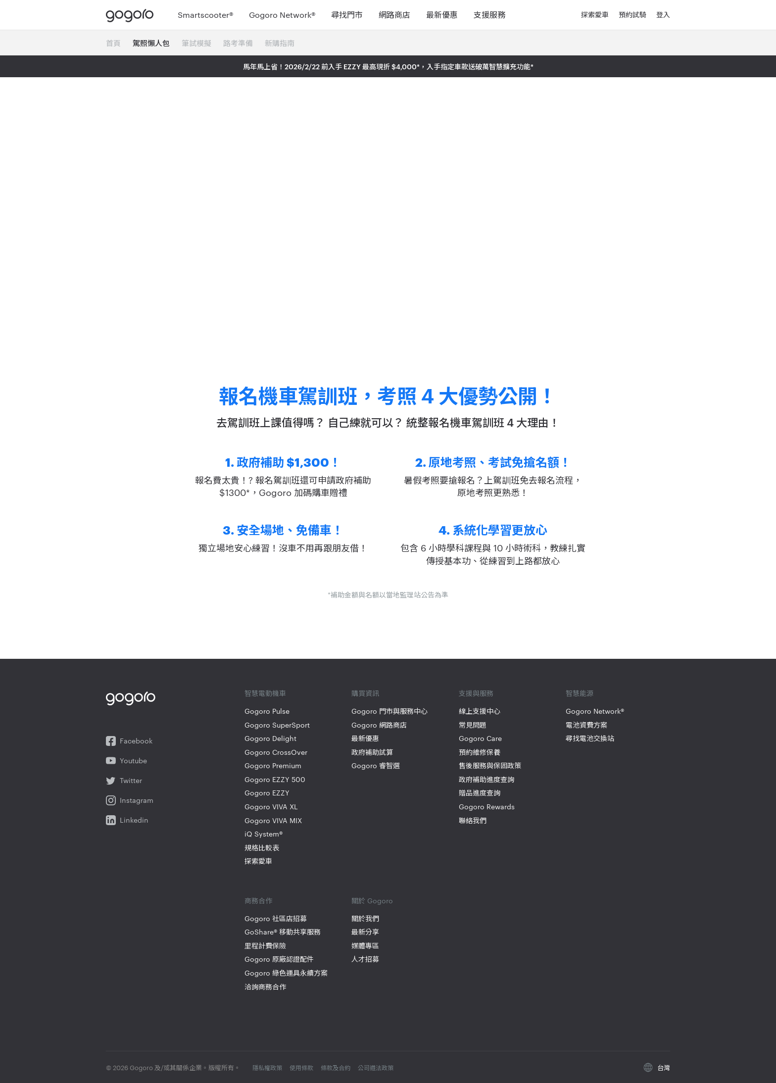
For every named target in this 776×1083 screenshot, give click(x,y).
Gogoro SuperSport (277, 725)
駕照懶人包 (151, 43)
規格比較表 (261, 847)
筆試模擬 (196, 43)
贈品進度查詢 (479, 792)
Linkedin (127, 820)
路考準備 (238, 43)
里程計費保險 (265, 945)
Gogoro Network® (595, 711)
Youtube (126, 761)
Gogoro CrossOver (275, 752)
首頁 (113, 43)
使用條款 (302, 1067)
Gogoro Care (480, 738)
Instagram (129, 800)
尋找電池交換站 (590, 738)
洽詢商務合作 (265, 986)
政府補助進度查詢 (486, 779)
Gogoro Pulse (267, 711)
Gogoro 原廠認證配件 (279, 959)
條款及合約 (336, 1067)
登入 (663, 14)
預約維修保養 (479, 752)
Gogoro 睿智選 (375, 765)
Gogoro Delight (270, 738)
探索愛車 (258, 861)
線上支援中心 (479, 711)
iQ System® (263, 833)
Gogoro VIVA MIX (273, 820)
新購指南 (279, 43)
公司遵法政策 (375, 1067)
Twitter (124, 781)
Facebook (129, 741)
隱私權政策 (268, 1067)
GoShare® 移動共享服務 (282, 931)
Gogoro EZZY (267, 792)
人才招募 (365, 959)
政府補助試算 (372, 752)
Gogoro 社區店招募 (275, 918)
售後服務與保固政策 (490, 765)
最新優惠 (365, 738)
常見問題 (472, 725)
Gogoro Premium (272, 765)
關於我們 (365, 918)
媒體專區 (365, 945)
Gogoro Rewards (487, 806)
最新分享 (365, 931)
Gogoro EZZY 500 (274, 779)
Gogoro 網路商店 (379, 725)
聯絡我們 (472, 820)
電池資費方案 (586, 725)
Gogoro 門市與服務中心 (389, 711)
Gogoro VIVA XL (271, 806)
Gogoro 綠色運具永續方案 (286, 973)
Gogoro (132, 15)
